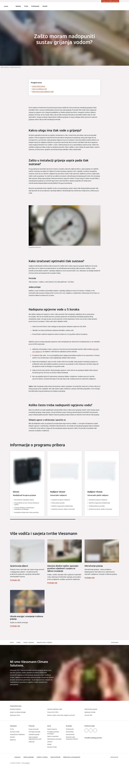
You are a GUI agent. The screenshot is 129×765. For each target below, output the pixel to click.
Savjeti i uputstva (28, 642)
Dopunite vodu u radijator (44, 642)
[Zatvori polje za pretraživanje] (118, 6)
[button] (115, 642)
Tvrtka (26, 6)
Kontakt (45, 6)
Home (12, 642)
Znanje (19, 642)
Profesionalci (35, 6)
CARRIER (27, 763)
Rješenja (18, 6)
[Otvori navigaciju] (6, 6)
